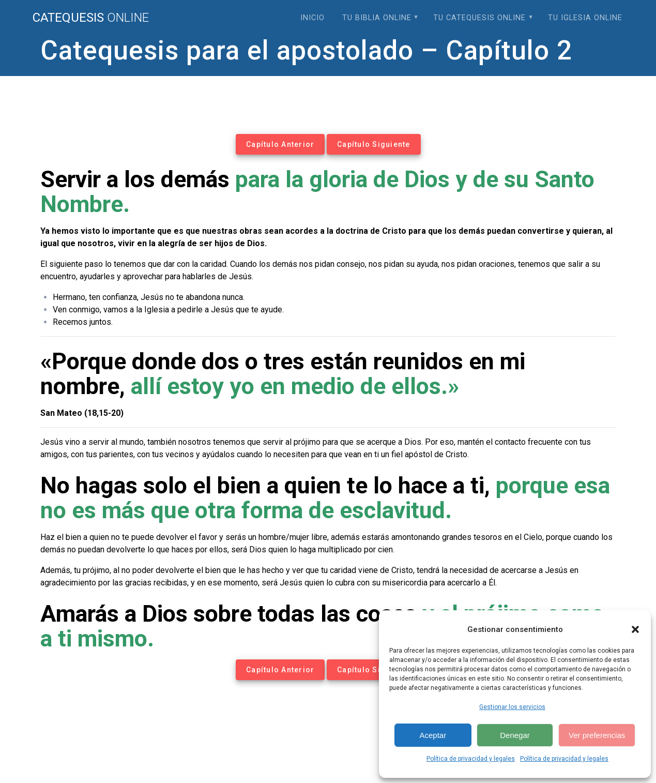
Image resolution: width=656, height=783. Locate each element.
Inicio (312, 17)
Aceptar (432, 735)
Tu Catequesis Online (479, 17)
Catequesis (91, 17)
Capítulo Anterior (280, 144)
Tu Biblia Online (376, 17)
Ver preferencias (597, 735)
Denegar (515, 735)
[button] (635, 629)
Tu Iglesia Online (585, 17)
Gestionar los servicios (512, 707)
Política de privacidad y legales (470, 758)
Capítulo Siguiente (373, 144)
